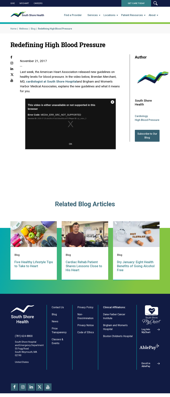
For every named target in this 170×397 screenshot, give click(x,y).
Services (92, 15)
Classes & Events (57, 341)
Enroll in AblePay (146, 365)
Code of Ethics (85, 332)
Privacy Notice (85, 325)
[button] (155, 3)
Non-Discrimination (85, 316)
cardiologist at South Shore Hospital (51, 81)
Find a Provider (73, 15)
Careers (38, 3)
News (55, 321)
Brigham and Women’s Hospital (115, 327)
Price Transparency (59, 330)
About (152, 15)
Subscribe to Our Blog (147, 135)
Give (12, 3)
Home (13, 28)
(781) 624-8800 (24, 336)
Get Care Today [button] (136, 3)
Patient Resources (132, 15)
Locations (109, 15)
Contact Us (58, 307)
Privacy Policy (85, 307)
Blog (33, 28)
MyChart (24, 3)
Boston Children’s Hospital (118, 336)
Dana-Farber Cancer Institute (114, 316)
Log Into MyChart (146, 331)
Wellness (23, 28)
